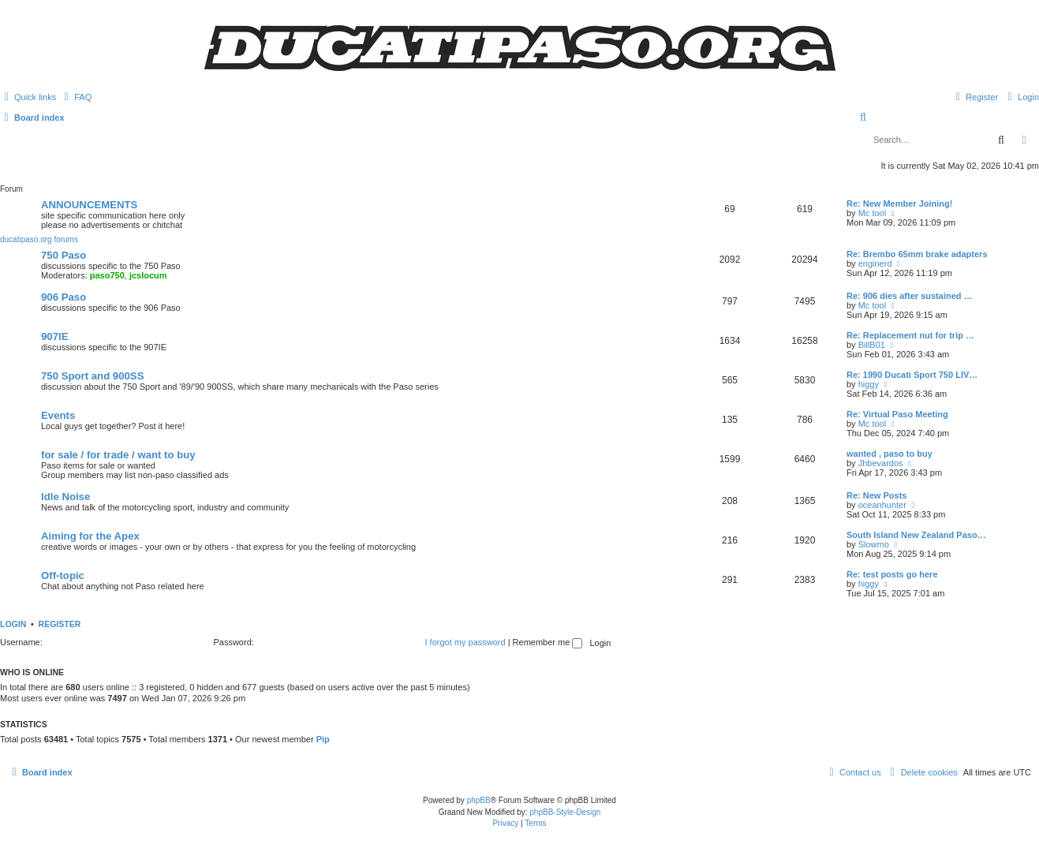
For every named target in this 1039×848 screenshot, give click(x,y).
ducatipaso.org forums (39, 239)
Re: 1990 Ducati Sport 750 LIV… (912, 374)
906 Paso (63, 297)
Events (58, 415)
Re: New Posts (876, 495)
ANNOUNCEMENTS (89, 205)
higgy (868, 384)
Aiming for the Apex (90, 536)
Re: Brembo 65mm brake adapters (917, 254)
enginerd (875, 263)
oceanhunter (882, 505)
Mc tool (872, 213)
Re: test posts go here (892, 574)
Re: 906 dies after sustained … (910, 296)
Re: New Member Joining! (899, 203)
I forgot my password (465, 642)
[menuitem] (76, 97)
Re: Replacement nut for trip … (910, 335)
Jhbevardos (880, 463)
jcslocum (148, 275)
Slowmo (873, 544)
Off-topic (62, 575)
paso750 (107, 275)
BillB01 (871, 344)
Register (60, 624)
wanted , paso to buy (889, 453)
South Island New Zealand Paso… (916, 535)
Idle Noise (65, 496)
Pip (323, 739)
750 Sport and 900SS (92, 376)
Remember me (548, 642)
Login (13, 624)
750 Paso (63, 255)
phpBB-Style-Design (564, 812)
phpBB (479, 800)
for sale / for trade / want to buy (118, 455)
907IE (54, 336)
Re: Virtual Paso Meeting (897, 414)
